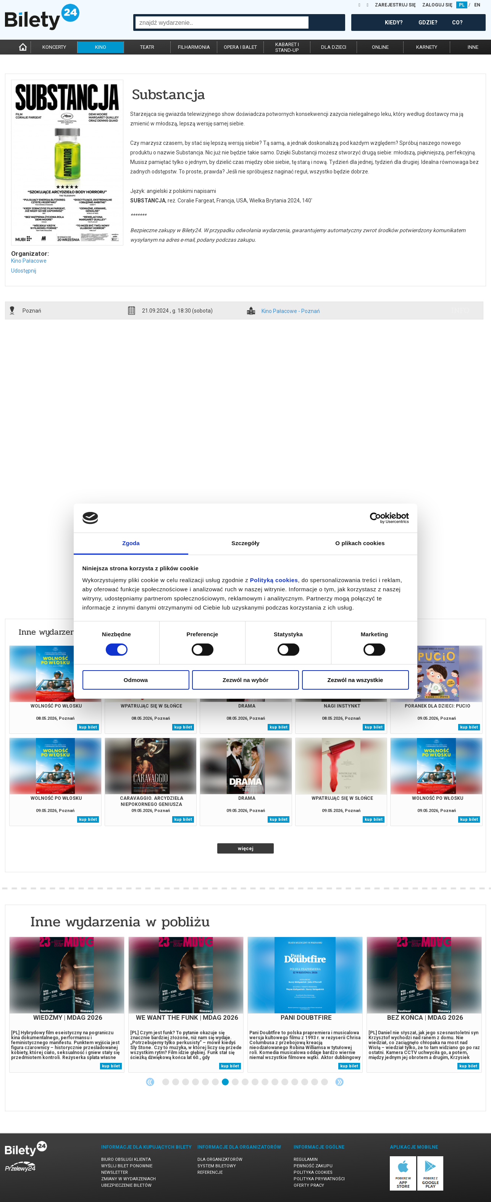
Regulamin (306, 1159)
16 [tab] (315, 1082)
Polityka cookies (313, 1172)
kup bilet (88, 727)
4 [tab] (196, 1082)
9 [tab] (245, 1082)
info (460, 310)
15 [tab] (305, 1082)
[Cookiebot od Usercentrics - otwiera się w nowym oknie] (375, 518)
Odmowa (136, 680)
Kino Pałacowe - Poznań (291, 311)
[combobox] (222, 22)
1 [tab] (166, 1082)
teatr (147, 47)
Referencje (210, 1172)
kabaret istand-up (287, 47)
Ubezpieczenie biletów (126, 1185)
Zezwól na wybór (245, 680)
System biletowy (216, 1165)
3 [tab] (186, 1082)
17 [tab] (325, 1082)
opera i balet (240, 47)
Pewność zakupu (313, 1165)
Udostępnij (23, 271)
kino (100, 47)
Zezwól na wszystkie (355, 680)
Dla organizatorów (219, 1159)
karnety (426, 47)
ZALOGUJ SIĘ (437, 5)
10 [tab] (255, 1082)
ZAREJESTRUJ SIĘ (395, 5)
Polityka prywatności (319, 1178)
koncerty (54, 47)
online (380, 47)
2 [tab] (176, 1082)
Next (339, 1082)
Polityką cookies (274, 580)
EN (477, 5)
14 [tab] (295, 1082)
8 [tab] (235, 1082)
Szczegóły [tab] (245, 543)
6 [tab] (216, 1082)
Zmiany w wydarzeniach (128, 1178)
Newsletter (114, 1172)
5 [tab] (206, 1082)
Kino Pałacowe (29, 261)
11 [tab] (265, 1082)
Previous (150, 1082)
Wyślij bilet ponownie (126, 1165)
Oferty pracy (309, 1185)
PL (462, 5)
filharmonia (194, 47)
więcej (246, 848)
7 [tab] (225, 1082)
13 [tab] (285, 1082)
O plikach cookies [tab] (359, 543)
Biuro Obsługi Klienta (126, 1159)
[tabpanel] (66, 1005)
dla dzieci (333, 47)
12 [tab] (275, 1082)
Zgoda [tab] (131, 543)
